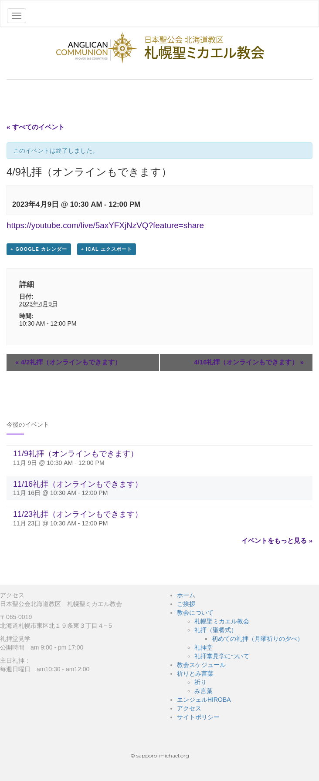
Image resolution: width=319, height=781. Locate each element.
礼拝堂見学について (221, 656)
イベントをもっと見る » (276, 540)
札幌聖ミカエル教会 (221, 621)
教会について (195, 612)
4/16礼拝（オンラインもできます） (249, 362)
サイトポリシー (198, 717)
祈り (200, 682)
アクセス (189, 708)
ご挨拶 (186, 603)
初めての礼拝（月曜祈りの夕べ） (257, 638)
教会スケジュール (201, 664)
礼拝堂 (203, 647)
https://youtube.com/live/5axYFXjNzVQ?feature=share (105, 225)
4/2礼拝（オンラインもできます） (68, 362)
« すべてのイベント (35, 127)
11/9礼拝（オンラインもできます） (75, 453)
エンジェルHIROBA (204, 699)
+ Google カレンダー (38, 249)
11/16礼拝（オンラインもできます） (78, 484)
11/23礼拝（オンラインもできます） (78, 514)
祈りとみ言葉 (195, 673)
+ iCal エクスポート (106, 249)
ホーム (186, 595)
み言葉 (203, 690)
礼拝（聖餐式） (215, 629)
